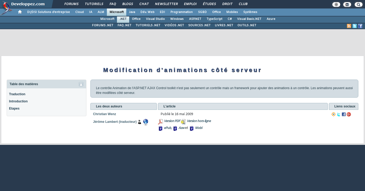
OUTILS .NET (246, 25)
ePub (167, 128)
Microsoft (117, 12)
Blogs (127, 4)
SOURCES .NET (199, 25)
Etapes (14, 108)
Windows (177, 19)
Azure (271, 19)
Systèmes (250, 12)
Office (216, 12)
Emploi (190, 4)
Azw (181, 128)
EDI (162, 12)
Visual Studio (155, 19)
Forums (71, 4)
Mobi (198, 128)
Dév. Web (147, 12)
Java (132, 12)
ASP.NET (195, 19)
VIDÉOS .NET (174, 25)
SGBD (202, 12)
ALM (101, 12)
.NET (123, 19)
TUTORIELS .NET (148, 25)
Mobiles (232, 12)
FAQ (112, 4)
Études (209, 4)
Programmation (181, 12)
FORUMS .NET (102, 25)
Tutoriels (93, 4)
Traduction (17, 94)
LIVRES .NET (224, 25)
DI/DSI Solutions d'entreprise (48, 12)
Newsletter (166, 4)
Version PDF (172, 121)
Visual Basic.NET (249, 19)
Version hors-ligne (199, 121)
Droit (227, 4)
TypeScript (214, 19)
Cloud (79, 12)
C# (230, 19)
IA (90, 12)
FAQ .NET (124, 25)
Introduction (18, 101)
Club (242, 4)
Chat (144, 4)
